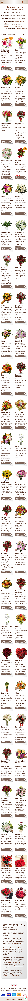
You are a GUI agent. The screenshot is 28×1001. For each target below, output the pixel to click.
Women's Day (15, 975)
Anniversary (19, 25)
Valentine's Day (18, 974)
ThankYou (13, 26)
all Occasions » (20, 26)
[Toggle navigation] (25, 2)
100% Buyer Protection (14, 999)
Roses (20, 21)
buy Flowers (11, 948)
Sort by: (3, 34)
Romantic (6, 26)
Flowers (15, 21)
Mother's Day (7, 975)
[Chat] (22, 2)
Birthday (13, 25)
